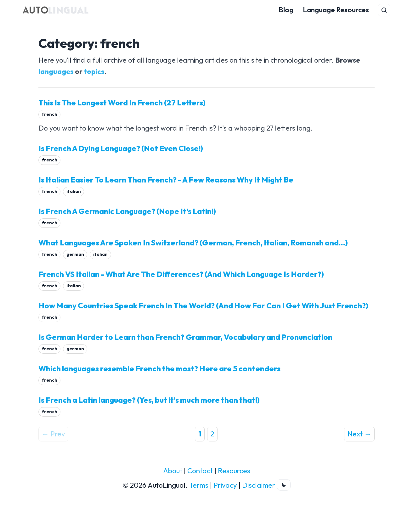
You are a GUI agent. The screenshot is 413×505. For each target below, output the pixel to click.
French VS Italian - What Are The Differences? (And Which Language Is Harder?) (181, 274)
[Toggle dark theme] (284, 485)
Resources (234, 470)
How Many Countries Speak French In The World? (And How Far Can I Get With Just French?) (203, 305)
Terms (198, 485)
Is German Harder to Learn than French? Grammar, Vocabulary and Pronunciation (185, 337)
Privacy (225, 485)
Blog (286, 9)
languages (56, 71)
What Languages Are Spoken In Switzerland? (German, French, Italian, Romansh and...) (193, 242)
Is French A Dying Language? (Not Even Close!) (120, 148)
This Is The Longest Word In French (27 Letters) (122, 102)
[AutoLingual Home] (55, 10)
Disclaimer (258, 485)
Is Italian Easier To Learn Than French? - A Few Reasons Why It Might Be (165, 179)
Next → (359, 433)
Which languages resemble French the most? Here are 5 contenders (159, 368)
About (172, 470)
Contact (200, 470)
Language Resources (336, 9)
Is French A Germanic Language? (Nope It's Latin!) (127, 211)
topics (94, 71)
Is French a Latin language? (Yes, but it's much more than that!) (149, 400)
